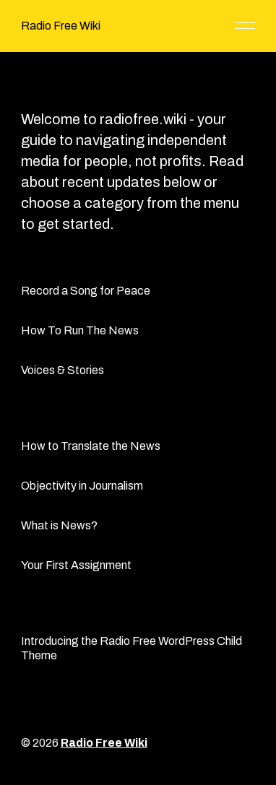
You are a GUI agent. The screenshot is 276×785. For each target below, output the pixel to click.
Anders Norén (113, 761)
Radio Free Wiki (60, 25)
